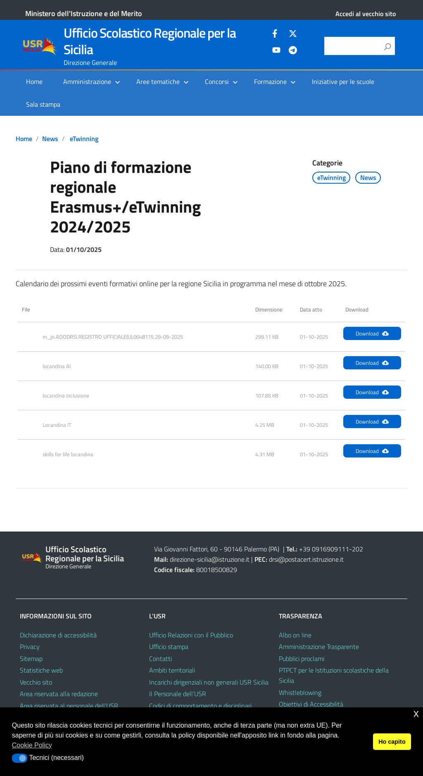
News (50, 139)
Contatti (160, 658)
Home (34, 81)
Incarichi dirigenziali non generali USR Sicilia (209, 682)
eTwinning (84, 139)
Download (372, 333)
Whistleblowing (300, 692)
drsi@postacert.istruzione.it (306, 559)
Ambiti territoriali (172, 670)
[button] (19, 758)
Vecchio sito (36, 682)
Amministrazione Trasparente (319, 646)
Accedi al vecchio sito (365, 14)
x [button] (416, 713)
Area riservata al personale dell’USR (69, 706)
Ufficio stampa (168, 646)
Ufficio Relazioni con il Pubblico (191, 635)
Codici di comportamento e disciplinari (200, 706)
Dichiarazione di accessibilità (58, 635)
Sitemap (31, 658)
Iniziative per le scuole (343, 81)
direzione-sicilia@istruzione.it (210, 559)
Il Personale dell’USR (177, 694)
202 (357, 549)
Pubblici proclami (301, 658)
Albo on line (295, 635)
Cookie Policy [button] (32, 745)
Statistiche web (41, 670)
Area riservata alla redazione (59, 694)
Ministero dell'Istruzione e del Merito (83, 13)
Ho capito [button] (392, 741)
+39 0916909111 (324, 549)
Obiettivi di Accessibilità (311, 704)
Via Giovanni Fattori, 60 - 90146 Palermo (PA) (216, 549)
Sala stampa (43, 104)
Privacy (30, 646)
